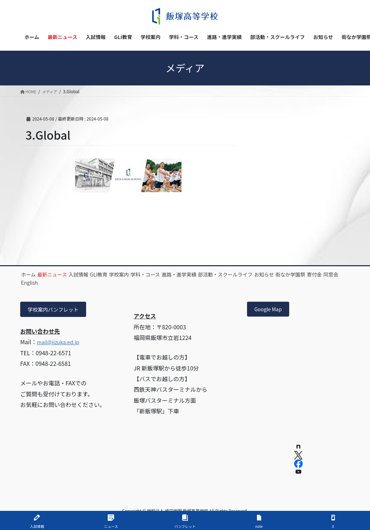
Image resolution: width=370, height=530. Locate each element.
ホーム (33, 274)
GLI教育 (129, 274)
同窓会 (128, 282)
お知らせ (35, 282)
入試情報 (100, 274)
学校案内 (158, 274)
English (154, 282)
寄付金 (103, 282)
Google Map (270, 310)
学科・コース (193, 274)
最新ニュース (65, 274)
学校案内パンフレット (56, 310)
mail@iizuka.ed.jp (60, 343)
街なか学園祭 (70, 282)
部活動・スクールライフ (290, 274)
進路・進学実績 (235, 274)
